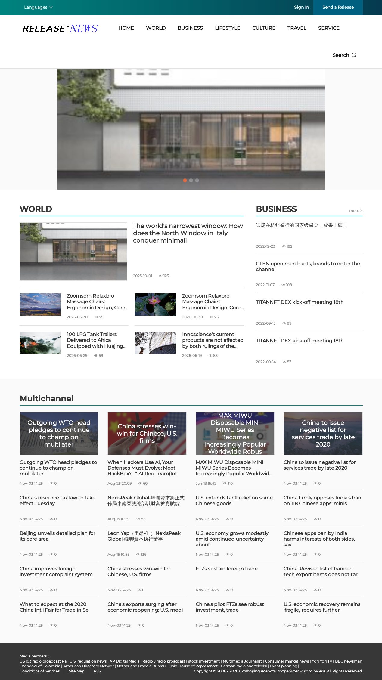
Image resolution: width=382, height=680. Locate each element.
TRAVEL (296, 28)
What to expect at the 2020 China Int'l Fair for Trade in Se (54, 607)
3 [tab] (197, 181)
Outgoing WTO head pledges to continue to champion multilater (58, 468)
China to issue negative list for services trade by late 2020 (320, 465)
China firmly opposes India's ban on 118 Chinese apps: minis (322, 500)
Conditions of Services (40, 671)
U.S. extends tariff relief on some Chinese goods (234, 500)
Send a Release (338, 7)
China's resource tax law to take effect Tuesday (57, 500)
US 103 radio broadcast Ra (43, 661)
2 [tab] (191, 181)
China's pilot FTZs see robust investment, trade (230, 607)
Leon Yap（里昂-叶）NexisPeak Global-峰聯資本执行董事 (144, 536)
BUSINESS (190, 28)
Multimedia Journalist (242, 661)
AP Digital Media (124, 661)
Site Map (76, 671)
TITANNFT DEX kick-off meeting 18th (300, 302)
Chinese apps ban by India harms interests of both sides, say (319, 539)
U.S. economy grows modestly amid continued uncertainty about (232, 539)
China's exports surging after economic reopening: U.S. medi (145, 607)
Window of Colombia (41, 666)
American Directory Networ (88, 666)
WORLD (156, 28)
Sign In (301, 7)
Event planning (283, 666)
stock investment (204, 661)
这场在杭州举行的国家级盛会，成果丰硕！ (301, 225)
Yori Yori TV (322, 661)
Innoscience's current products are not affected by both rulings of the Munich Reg (213, 340)
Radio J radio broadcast (163, 661)
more (356, 210)
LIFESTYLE (227, 28)
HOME (126, 28)
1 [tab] (185, 181)
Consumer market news (287, 661)
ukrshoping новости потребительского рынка (282, 671)
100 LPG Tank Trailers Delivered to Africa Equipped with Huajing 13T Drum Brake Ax (95, 340)
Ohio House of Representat (193, 666)
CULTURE (263, 28)
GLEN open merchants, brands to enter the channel (308, 266)
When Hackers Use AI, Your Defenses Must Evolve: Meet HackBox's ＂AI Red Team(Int (142, 468)
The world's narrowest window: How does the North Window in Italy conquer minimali (188, 233)
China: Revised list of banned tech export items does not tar (320, 571)
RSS (97, 671)
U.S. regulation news (88, 661)
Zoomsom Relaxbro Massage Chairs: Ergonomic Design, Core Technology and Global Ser (96, 302)
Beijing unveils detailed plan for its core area (57, 536)
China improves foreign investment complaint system (56, 571)
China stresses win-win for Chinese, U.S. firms (138, 571)
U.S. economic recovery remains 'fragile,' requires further (322, 607)
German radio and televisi (244, 666)
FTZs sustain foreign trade (227, 569)
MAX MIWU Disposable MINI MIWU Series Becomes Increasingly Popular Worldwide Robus (234, 468)
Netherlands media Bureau (141, 666)
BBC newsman (348, 661)
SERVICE (329, 28)
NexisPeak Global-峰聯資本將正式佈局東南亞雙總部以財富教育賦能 (146, 500)
